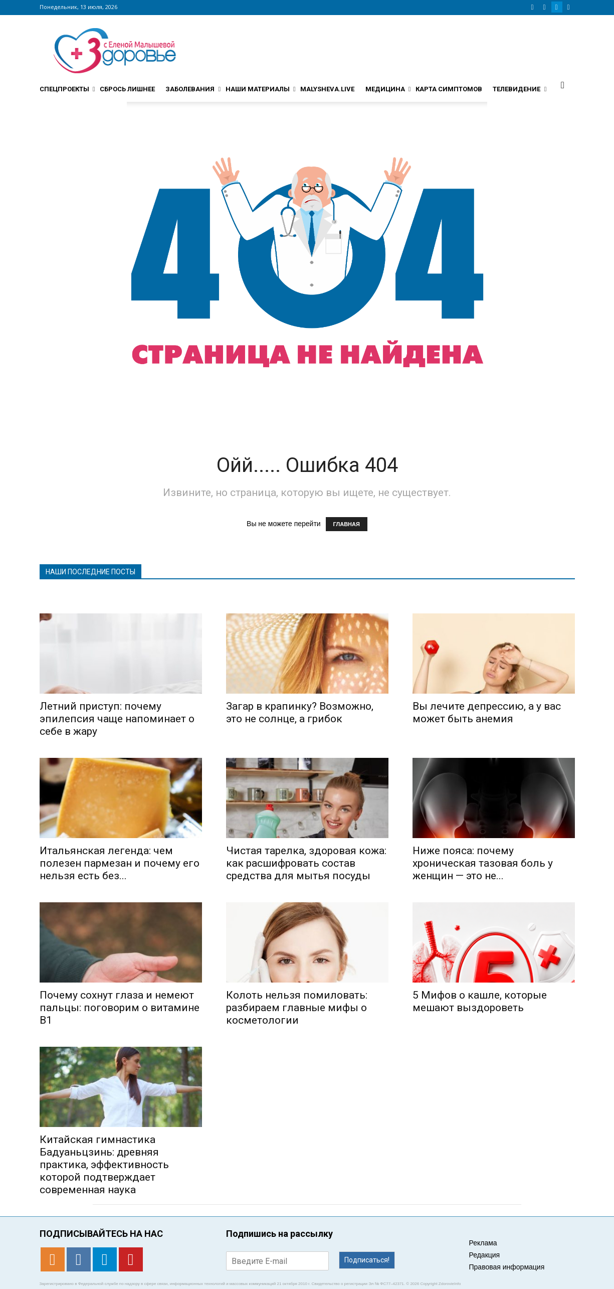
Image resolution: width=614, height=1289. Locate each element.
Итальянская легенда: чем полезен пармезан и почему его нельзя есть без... (119, 863)
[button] (563, 85)
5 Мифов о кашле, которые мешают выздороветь (480, 1001)
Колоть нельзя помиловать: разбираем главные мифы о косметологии (296, 1007)
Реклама (483, 1243)
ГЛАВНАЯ (346, 524)
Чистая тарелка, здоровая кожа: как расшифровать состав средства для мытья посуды (306, 863)
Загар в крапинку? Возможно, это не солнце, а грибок (299, 712)
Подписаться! (366, 1260)
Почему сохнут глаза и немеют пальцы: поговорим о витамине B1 (119, 1007)
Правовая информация (507, 1267)
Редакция (484, 1255)
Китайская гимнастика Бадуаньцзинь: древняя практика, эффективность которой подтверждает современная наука (104, 1165)
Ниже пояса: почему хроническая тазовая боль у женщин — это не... (483, 863)
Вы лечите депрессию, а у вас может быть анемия (487, 712)
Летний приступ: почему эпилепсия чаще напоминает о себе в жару (117, 718)
